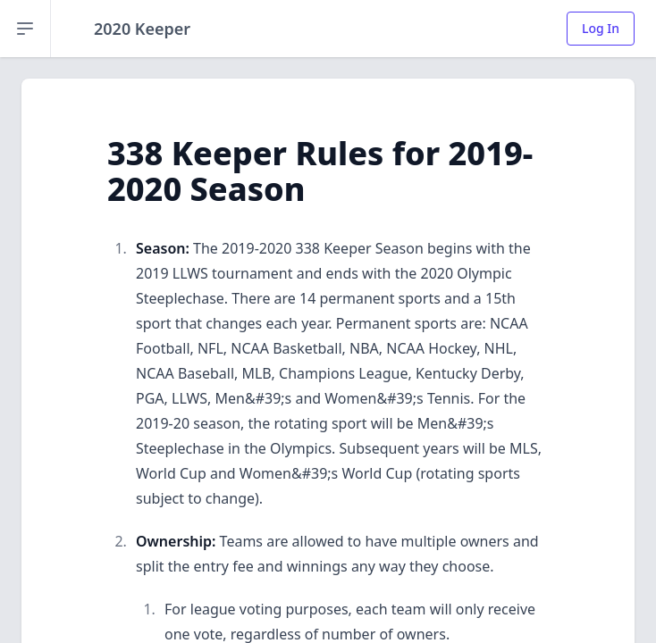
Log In (600, 28)
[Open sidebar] (25, 28)
